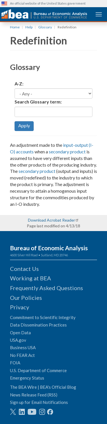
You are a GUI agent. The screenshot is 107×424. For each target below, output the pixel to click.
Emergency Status (27, 377)
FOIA (15, 362)
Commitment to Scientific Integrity (43, 317)
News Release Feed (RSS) (33, 394)
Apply (24, 125)
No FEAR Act (22, 355)
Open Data (20, 332)
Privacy (19, 307)
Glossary (45, 27)
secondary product (67, 151)
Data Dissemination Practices (38, 324)
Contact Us (24, 268)
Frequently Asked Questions (46, 287)
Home (15, 27)
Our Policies (26, 297)
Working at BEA (30, 278)
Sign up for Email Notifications (39, 402)
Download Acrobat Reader (51, 220)
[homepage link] (44, 13)
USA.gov (18, 340)
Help (29, 27)
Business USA (23, 347)
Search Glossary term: (38, 101)
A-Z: (19, 83)
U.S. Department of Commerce (38, 370)
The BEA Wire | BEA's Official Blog (43, 387)
